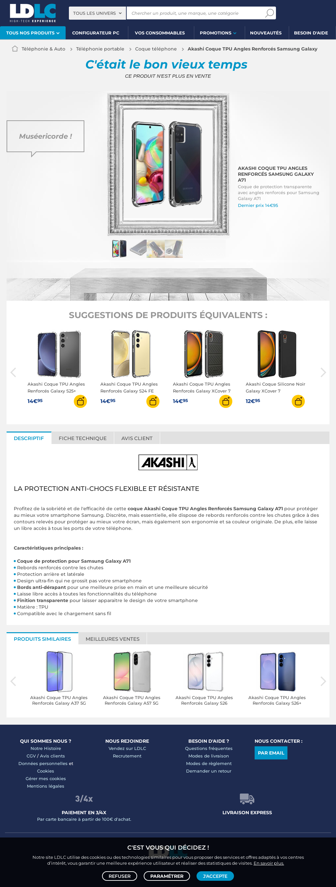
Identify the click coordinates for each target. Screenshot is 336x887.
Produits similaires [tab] (42, 639)
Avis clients (52, 755)
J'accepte (215, 876)
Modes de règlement (209, 763)
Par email (271, 753)
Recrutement (127, 755)
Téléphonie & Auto (43, 49)
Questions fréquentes (209, 748)
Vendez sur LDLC (127, 748)
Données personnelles (43, 763)
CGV (31, 755)
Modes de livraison (208, 755)
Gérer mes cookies (46, 778)
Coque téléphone (156, 49)
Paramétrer (166, 876)
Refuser (120, 876)
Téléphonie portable (100, 49)
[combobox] (97, 13)
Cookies (45, 771)
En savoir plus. (269, 862)
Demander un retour (208, 771)
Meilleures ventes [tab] (112, 639)
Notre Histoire (46, 748)
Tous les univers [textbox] (94, 13)
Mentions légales (45, 786)
